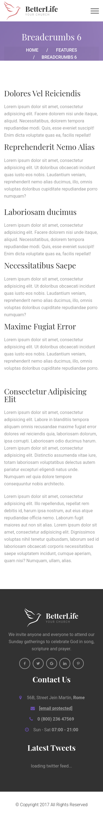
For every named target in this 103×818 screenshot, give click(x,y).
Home (32, 50)
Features (66, 50)
